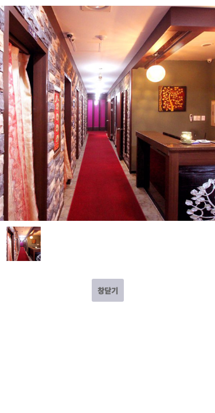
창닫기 (107, 290)
